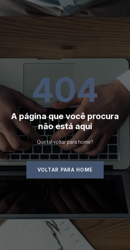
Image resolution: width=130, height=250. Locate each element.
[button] (65, 169)
